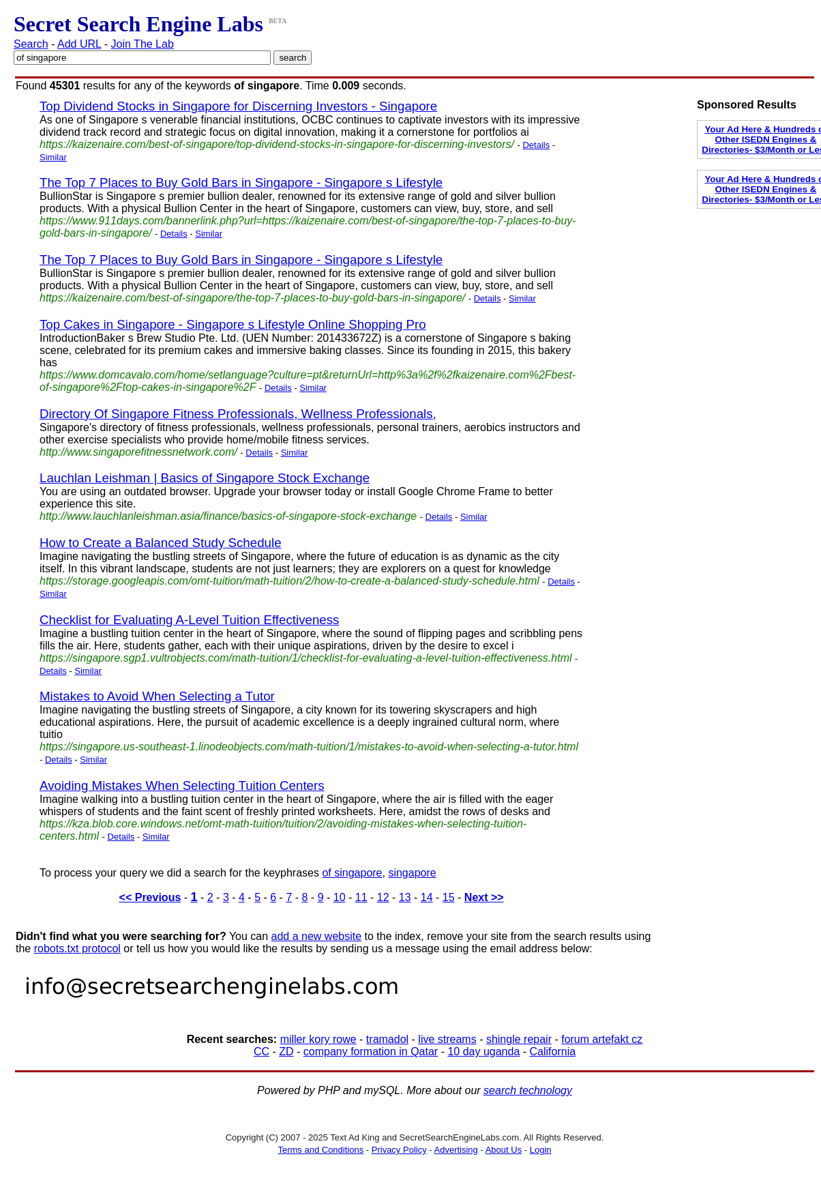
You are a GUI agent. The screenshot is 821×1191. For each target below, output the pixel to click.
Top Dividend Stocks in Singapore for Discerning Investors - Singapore (238, 106)
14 (427, 897)
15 (449, 897)
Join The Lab (142, 44)
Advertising (456, 1150)
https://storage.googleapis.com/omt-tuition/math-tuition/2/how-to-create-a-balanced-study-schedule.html (289, 581)
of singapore (352, 873)
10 (339, 897)
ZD (286, 1051)
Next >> (484, 897)
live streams (447, 1039)
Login (541, 1150)
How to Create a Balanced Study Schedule (161, 542)
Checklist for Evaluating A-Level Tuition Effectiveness (189, 620)
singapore (412, 873)
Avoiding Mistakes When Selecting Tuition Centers (182, 785)
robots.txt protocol (77, 948)
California (553, 1051)
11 (361, 897)
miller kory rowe (318, 1039)
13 (405, 897)
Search (31, 44)
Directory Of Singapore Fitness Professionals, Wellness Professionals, (238, 414)
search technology (527, 1090)
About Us (504, 1150)
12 (383, 897)
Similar (53, 157)
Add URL (79, 44)
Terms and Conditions (320, 1150)
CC (261, 1051)
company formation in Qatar (370, 1051)
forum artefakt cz (601, 1039)
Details (536, 145)
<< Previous (150, 897)
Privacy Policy (399, 1150)
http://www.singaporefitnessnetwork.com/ (138, 452)
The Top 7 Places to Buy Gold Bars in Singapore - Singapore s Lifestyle (241, 182)
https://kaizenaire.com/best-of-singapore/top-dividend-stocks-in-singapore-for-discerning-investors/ (277, 144)
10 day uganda (483, 1051)
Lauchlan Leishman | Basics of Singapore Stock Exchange (205, 478)
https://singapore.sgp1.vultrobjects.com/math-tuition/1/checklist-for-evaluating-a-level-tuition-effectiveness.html (306, 658)
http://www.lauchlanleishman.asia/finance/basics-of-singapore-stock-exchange (228, 516)
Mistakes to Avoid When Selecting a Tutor (157, 696)
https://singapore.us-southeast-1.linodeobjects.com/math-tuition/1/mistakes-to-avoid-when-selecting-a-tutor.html (309, 746)
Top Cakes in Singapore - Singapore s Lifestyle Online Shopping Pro (233, 324)
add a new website (316, 936)
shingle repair (519, 1039)
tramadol (387, 1039)
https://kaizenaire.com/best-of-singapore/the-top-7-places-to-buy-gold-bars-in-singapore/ (252, 298)
